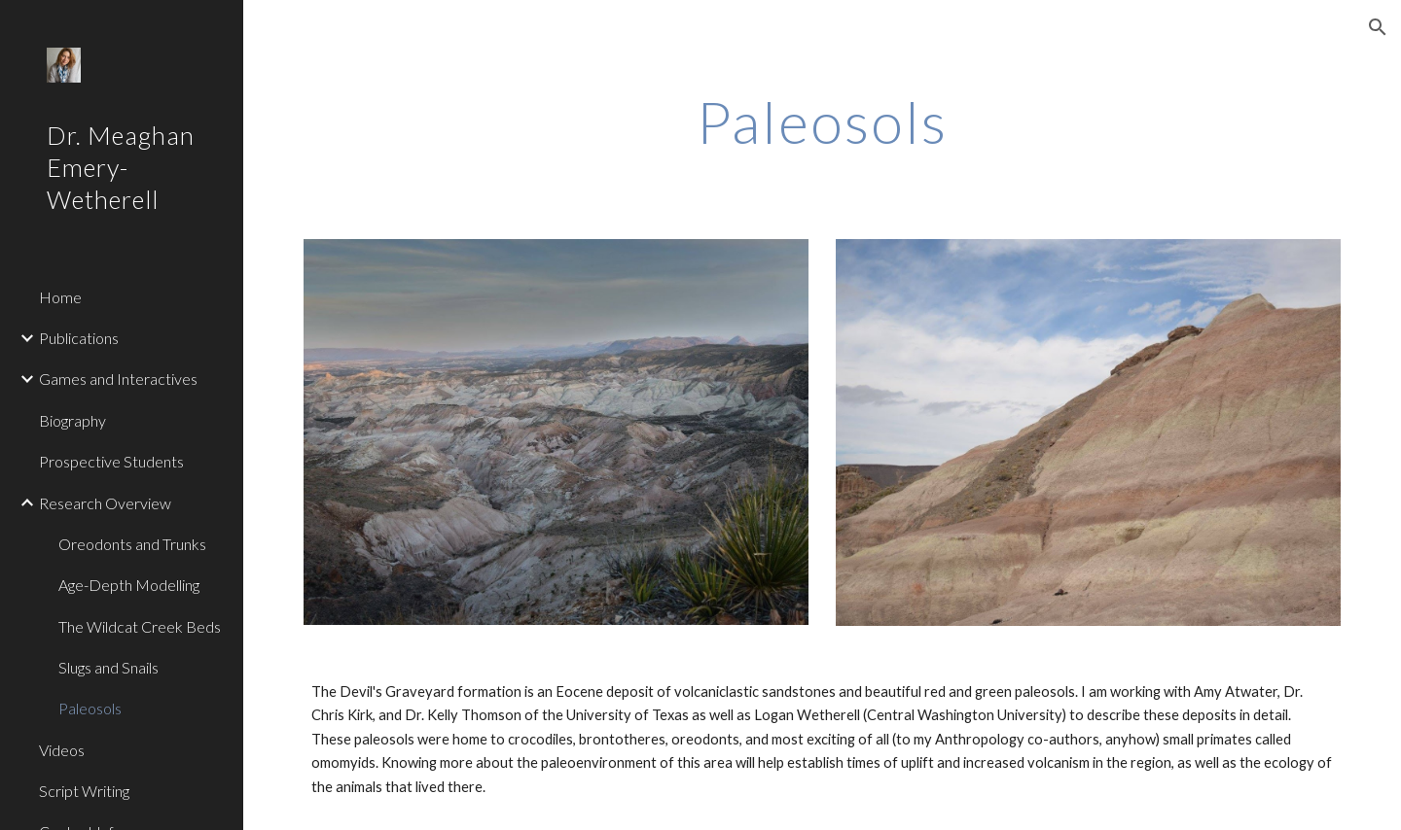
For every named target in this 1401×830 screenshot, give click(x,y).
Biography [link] (72, 420)
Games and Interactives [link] (118, 378)
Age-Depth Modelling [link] (128, 584)
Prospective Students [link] (111, 461)
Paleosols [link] (90, 708)
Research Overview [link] (105, 503)
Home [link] (60, 297)
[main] (823, 121)
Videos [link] (62, 750)
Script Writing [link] (84, 790)
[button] (1377, 27)
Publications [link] (79, 338)
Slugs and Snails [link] (108, 667)
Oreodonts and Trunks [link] (132, 544)
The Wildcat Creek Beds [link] (139, 626)
